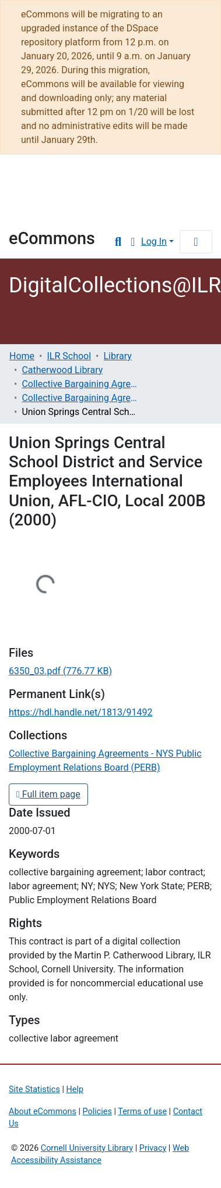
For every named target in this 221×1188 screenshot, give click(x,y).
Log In (154, 241)
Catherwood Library (62, 369)
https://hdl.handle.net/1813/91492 (80, 712)
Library (44, 212)
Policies (97, 1112)
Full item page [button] (48, 794)
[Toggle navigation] (196, 241)
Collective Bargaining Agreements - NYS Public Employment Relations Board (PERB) (80, 397)
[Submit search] (118, 242)
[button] (132, 242)
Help (74, 1089)
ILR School (69, 356)
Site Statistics (34, 1089)
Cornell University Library (87, 1148)
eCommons (52, 238)
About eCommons (42, 1112)
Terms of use (142, 1112)
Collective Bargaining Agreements (80, 383)
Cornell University (67, 182)
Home (21, 356)
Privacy (153, 1148)
